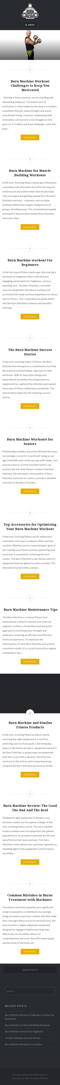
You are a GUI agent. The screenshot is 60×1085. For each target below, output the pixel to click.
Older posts (30, 969)
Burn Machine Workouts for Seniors (23, 1044)
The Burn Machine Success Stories (22, 1038)
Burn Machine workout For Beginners (24, 1031)
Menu (31, 25)
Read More (30, 775)
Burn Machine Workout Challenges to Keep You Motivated (29, 1017)
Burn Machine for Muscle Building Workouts (27, 1025)
